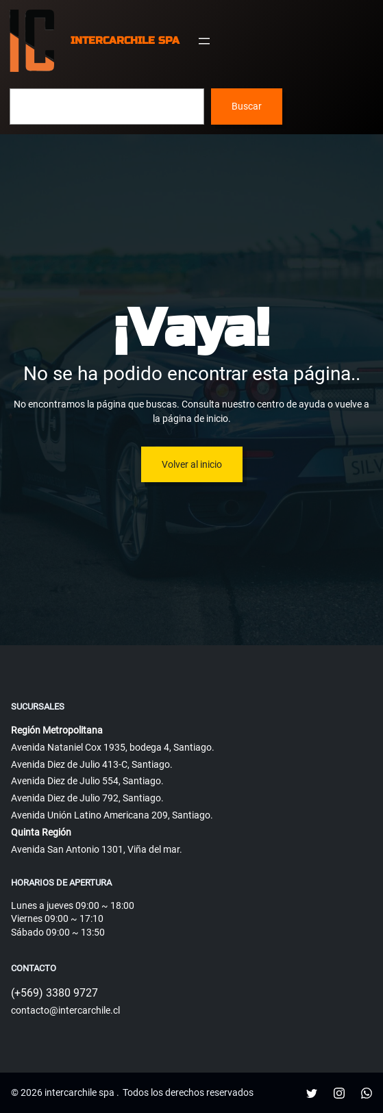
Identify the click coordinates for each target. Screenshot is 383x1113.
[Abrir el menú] (204, 41)
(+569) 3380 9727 (54, 992)
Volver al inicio (192, 464)
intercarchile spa (125, 40)
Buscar (247, 106)
